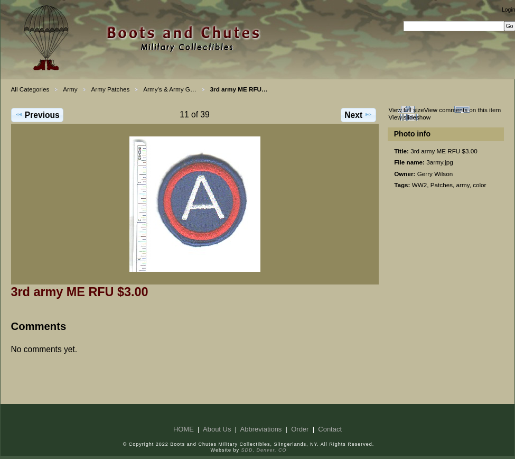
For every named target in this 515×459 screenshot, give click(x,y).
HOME (183, 429)
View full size (406, 109)
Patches (441, 184)
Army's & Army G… (169, 89)
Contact (330, 429)
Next (358, 115)
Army (70, 89)
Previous (37, 115)
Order (299, 429)
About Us (217, 429)
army (463, 184)
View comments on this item (462, 109)
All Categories (30, 89)
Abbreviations (261, 429)
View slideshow (409, 117)
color (479, 184)
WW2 (419, 184)
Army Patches (110, 89)
